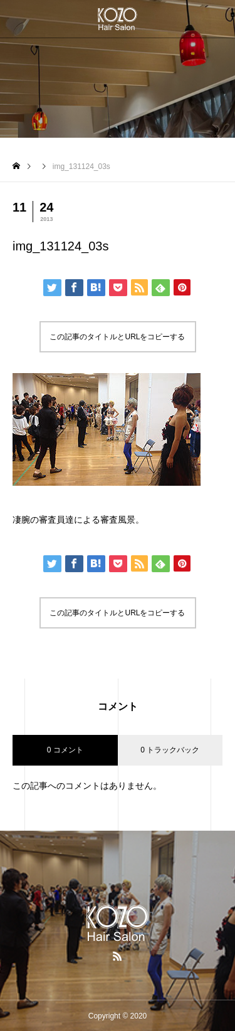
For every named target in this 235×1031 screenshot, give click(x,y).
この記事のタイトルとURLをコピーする (117, 336)
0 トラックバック (169, 750)
